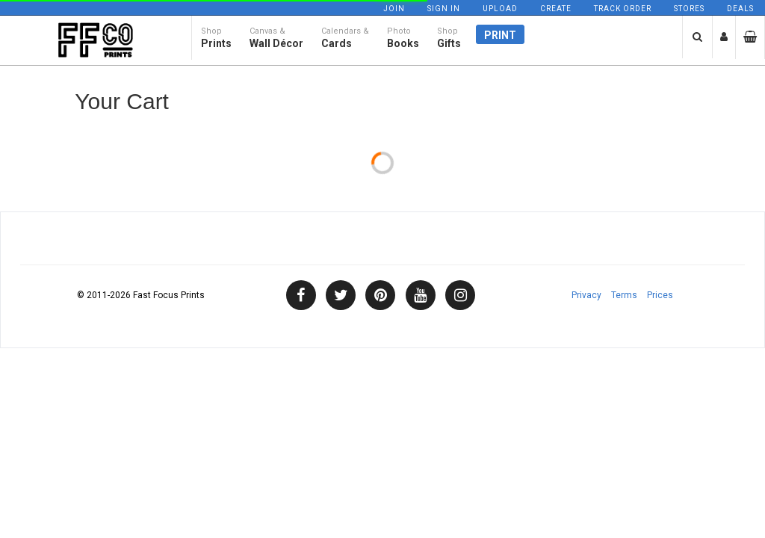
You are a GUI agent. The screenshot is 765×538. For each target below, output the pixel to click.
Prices (660, 295)
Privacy (586, 295)
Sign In (443, 8)
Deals (740, 8)
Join (394, 8)
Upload (500, 8)
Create (556, 8)
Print (500, 43)
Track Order (622, 8)
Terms (624, 295)
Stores (689, 8)
